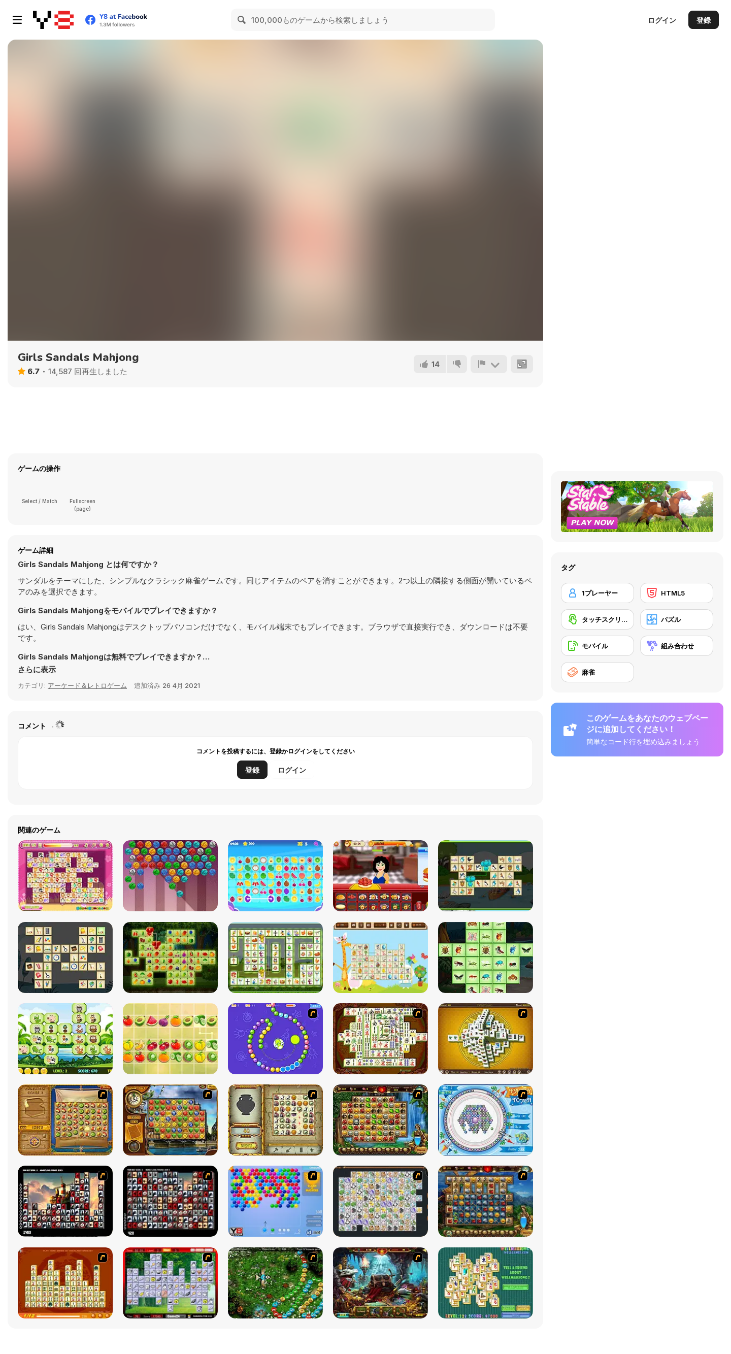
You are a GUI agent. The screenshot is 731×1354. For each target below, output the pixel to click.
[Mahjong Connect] (65, 1282)
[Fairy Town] (485, 1119)
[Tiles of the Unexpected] (65, 1201)
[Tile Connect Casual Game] (275, 875)
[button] (37, 669)
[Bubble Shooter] (275, 1201)
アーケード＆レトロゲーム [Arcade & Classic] (87, 685)
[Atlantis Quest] (275, 1119)
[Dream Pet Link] (65, 875)
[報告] (489, 364)
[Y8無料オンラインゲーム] (53, 20)
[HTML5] (676, 593)
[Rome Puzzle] (380, 1119)
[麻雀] (597, 672)
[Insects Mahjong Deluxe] (485, 957)
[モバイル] (597, 646)
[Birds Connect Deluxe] (485, 875)
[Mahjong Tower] (485, 1038)
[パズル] (676, 619)
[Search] (242, 20)
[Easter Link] (275, 957)
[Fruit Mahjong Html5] (170, 1038)
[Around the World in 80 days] (170, 1119)
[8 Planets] (275, 1038)
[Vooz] (275, 1282)
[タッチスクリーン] (597, 619)
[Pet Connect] (380, 1201)
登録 (703, 20)
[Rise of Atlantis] (65, 1119)
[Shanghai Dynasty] (380, 1038)
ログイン (662, 20)
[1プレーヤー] (597, 593)
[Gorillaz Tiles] (170, 1201)
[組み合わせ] (676, 646)
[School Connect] (65, 957)
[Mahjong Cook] (170, 1282)
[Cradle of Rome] (485, 1201)
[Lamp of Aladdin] (380, 1282)
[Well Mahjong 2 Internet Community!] (485, 1282)
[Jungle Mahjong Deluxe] (65, 1038)
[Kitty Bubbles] (170, 875)
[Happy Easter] (380, 957)
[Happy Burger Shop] (380, 875)
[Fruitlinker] (170, 957)
